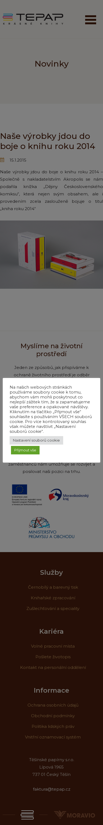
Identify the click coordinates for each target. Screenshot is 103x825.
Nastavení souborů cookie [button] (36, 440)
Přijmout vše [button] (25, 450)
